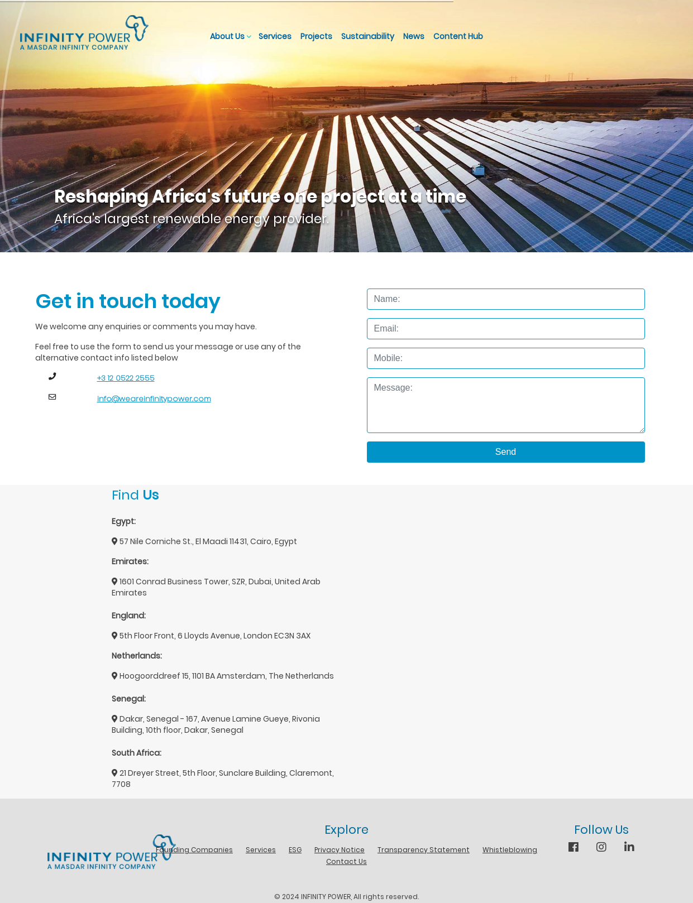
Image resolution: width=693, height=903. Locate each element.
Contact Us (346, 861)
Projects (316, 36)
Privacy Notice (339, 849)
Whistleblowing (509, 849)
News (413, 36)
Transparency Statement (423, 849)
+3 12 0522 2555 (126, 378)
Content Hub (458, 36)
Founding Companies (194, 849)
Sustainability (367, 36)
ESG (295, 849)
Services (275, 36)
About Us (227, 36)
